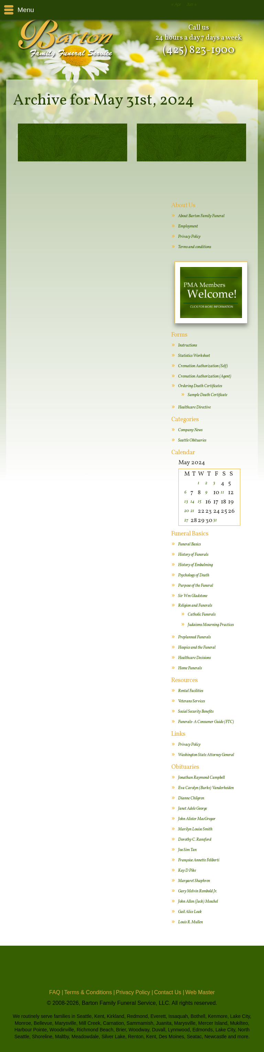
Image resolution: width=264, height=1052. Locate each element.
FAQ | (56, 992)
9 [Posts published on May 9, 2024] (206, 492)
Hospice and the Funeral (197, 647)
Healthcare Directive (194, 407)
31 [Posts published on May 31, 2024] (215, 520)
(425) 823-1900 (198, 50)
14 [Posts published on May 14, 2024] (192, 501)
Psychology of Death (193, 575)
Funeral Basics (189, 544)
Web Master (200, 992)
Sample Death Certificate (207, 395)
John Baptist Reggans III (72, 132)
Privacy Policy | (134, 992)
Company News (190, 430)
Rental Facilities (190, 691)
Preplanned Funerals (194, 637)
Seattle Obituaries (192, 440)
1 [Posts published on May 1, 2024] (198, 483)
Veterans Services (191, 701)
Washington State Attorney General (206, 755)
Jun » (192, 4)
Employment (188, 226)
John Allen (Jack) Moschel (198, 901)
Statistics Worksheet (194, 356)
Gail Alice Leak (190, 912)
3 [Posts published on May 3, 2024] (214, 483)
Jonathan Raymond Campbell (201, 777)
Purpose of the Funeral (195, 585)
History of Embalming (195, 565)
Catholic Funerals (202, 614)
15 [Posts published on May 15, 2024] (199, 501)
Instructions (187, 345)
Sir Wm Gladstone (192, 596)
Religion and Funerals (195, 605)
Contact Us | (169, 992)
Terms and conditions (194, 247)
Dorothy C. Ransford (194, 839)
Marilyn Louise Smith (195, 829)
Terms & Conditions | (89, 992)
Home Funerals (190, 668)
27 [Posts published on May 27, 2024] (186, 520)
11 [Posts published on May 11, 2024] (222, 492)
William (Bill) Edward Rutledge (192, 132)
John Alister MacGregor (197, 819)
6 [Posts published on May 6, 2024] (185, 492)
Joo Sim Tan (187, 850)
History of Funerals (193, 554)
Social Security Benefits (195, 711)
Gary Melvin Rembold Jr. (197, 891)
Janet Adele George (192, 808)
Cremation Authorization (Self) (203, 366)
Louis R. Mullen (190, 922)
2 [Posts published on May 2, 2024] (206, 483)
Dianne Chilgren (191, 798)
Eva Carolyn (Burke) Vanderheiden (206, 788)
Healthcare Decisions (194, 658)
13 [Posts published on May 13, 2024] (186, 501)
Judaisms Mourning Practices (211, 625)
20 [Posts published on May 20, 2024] (186, 511)
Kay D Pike (187, 870)
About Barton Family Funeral (201, 216)
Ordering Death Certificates (200, 386)
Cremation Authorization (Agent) (204, 376)
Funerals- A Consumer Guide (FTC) (206, 722)
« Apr (176, 4)
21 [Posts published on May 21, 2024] (192, 511)
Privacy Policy (189, 237)
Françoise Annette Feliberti (198, 860)
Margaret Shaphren (194, 881)
